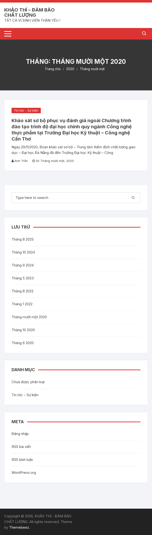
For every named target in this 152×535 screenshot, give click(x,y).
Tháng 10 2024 (23, 252)
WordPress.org (24, 472)
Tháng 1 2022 (22, 304)
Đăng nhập (20, 433)
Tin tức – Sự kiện (25, 395)
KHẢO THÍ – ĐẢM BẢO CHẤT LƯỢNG (29, 12)
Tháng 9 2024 (23, 265)
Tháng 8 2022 (22, 291)
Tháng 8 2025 (23, 239)
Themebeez (19, 527)
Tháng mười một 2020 (29, 317)
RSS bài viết (21, 446)
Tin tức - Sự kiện (26, 110)
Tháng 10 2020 (23, 330)
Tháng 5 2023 (23, 278)
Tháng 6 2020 (23, 343)
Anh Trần (21, 161)
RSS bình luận (22, 459)
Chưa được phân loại (28, 382)
